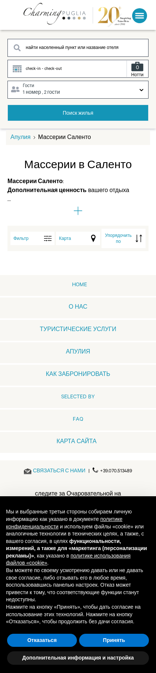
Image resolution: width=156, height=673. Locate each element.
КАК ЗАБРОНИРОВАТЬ (78, 375)
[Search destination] (78, 48)
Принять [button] (114, 640)
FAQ (78, 420)
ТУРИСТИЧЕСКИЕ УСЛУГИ (78, 330)
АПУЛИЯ (78, 353)
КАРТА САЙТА (76, 442)
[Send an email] (59, 471)
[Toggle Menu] (139, 15)
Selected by (78, 398)
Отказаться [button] (42, 640)
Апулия (20, 138)
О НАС (78, 308)
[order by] (124, 238)
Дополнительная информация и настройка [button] (78, 658)
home (79, 285)
